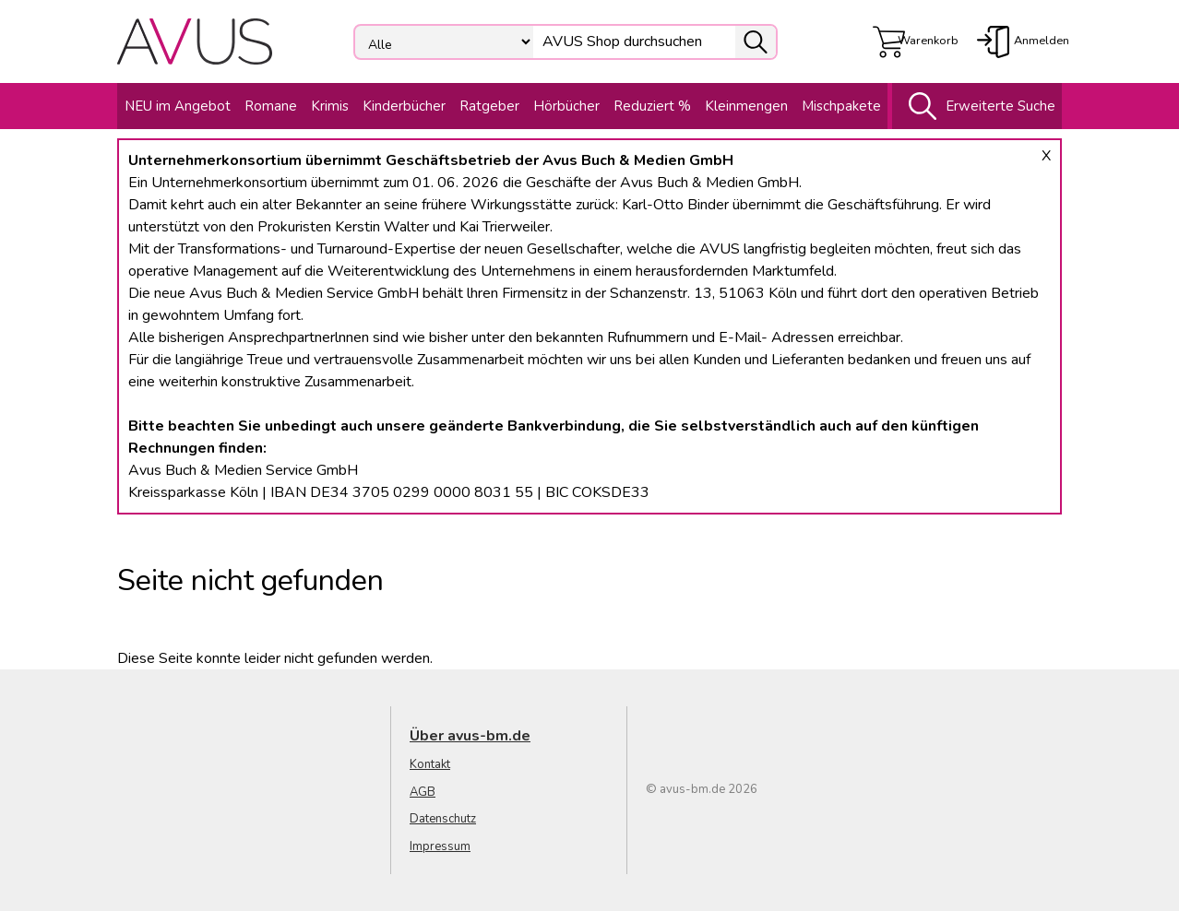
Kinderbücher (404, 106)
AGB (422, 792)
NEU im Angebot (178, 106)
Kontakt (430, 764)
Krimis (330, 106)
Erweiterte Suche (977, 106)
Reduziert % (652, 106)
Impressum (440, 846)
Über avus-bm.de (470, 736)
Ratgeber (489, 106)
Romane (270, 106)
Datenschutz (443, 818)
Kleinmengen (746, 106)
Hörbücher (566, 106)
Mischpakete (841, 106)
